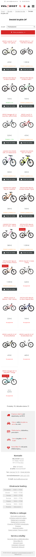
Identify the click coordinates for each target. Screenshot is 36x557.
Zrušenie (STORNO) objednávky (18, 524)
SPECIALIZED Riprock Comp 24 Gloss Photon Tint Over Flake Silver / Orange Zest (9, 262)
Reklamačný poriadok (18, 520)
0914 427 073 (24, 475)
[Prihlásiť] (24, 6)
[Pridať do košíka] (9, 69)
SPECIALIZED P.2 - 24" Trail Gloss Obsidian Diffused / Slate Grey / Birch (26, 42)
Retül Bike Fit (18, 541)
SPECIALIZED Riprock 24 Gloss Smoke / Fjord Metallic (26, 189)
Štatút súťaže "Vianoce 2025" (18, 530)
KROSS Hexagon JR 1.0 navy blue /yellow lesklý (9, 115)
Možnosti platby (18, 528)
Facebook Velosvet (18, 547)
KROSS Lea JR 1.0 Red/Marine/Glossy (26, 115)
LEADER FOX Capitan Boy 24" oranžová (9, 188)
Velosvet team (18, 543)
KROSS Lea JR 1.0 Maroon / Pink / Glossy (9, 298)
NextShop (14, 552)
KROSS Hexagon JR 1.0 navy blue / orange (9, 371)
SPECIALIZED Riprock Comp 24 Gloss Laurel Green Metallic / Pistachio (26, 226)
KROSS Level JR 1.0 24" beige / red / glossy (9, 41)
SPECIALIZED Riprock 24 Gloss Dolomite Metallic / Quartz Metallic (9, 79)
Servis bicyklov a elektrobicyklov (18, 539)
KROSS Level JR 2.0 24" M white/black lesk (26, 335)
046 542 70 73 (14, 472)
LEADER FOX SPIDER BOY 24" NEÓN (26, 151)
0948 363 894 (26, 1)
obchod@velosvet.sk (12, 1)
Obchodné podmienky (18, 516)
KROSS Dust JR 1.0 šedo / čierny (26, 261)
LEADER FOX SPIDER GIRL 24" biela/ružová (9, 151)
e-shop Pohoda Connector (24, 552)
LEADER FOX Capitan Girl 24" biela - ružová (9, 225)
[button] (20, 6)
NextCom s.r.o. (18, 554)
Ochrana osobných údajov (18, 518)
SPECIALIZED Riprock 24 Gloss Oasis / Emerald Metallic (26, 79)
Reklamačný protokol (18, 522)
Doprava (18, 526)
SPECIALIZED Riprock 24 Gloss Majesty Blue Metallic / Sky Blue (27, 299)
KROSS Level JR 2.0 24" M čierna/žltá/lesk (9, 335)
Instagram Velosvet (18, 545)
